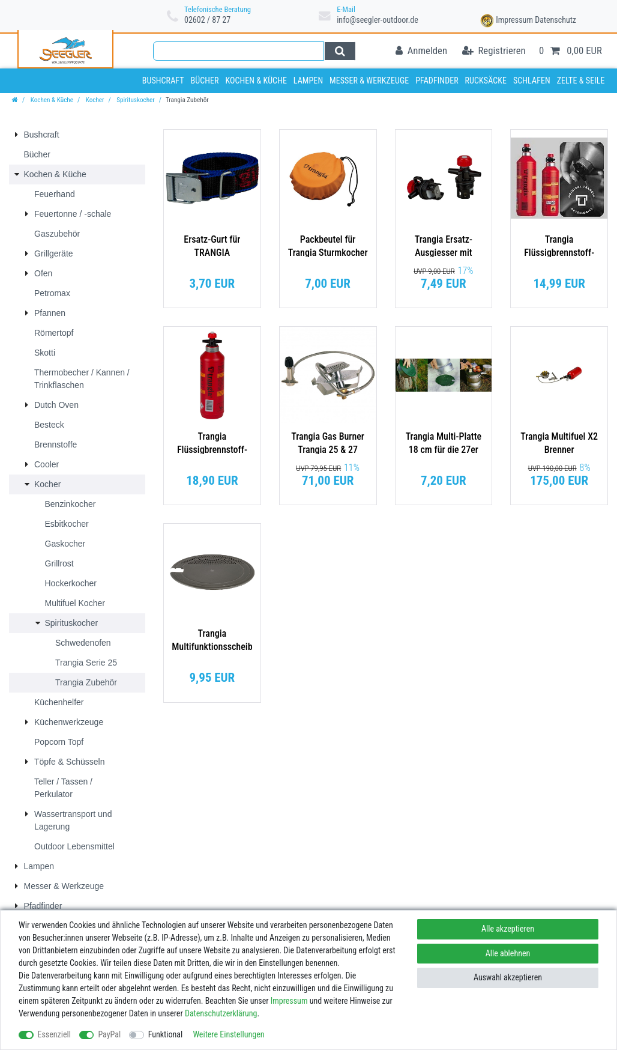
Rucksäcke (486, 80)
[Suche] (340, 51)
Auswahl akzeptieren (508, 977)
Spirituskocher (135, 100)
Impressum (514, 20)
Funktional (165, 1034)
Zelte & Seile (581, 80)
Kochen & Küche (256, 80)
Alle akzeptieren (507, 928)
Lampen (308, 80)
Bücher (204, 80)
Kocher (94, 100)
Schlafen (531, 80)
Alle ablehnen (508, 953)
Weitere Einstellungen (228, 1034)
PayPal (109, 1034)
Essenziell (54, 1034)
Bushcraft (163, 80)
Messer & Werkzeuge (369, 80)
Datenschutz (555, 20)
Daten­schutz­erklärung (221, 1013)
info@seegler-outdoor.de (377, 20)
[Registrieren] (494, 51)
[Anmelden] (421, 51)
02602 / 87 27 (207, 20)
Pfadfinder (437, 80)
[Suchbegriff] (238, 51)
